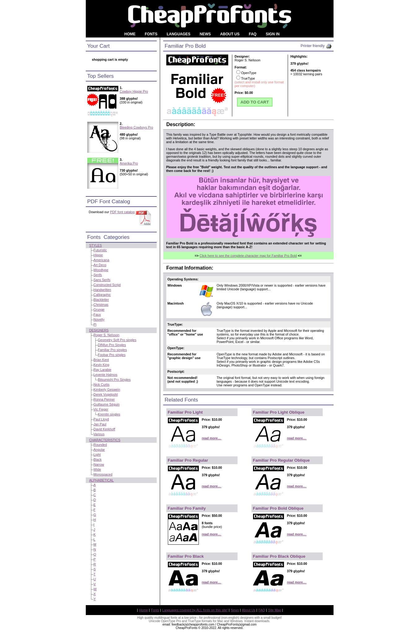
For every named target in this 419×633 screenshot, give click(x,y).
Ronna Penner (104, 399)
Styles (95, 245)
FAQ (262, 610)
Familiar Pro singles (112, 350)
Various (99, 434)
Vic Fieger (101, 409)
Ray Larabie (102, 369)
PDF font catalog (122, 212)
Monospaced (103, 474)
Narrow (99, 464)
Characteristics (104, 440)
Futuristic (100, 250)
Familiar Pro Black (186, 556)
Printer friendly (316, 46)
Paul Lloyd (101, 419)
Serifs (98, 275)
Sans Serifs (102, 280)
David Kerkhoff (104, 429)
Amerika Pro (129, 163)
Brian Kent (101, 360)
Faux (97, 314)
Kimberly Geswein (107, 389)
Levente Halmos (105, 374)
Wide (97, 469)
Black (98, 459)
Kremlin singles (109, 414)
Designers (99, 330)
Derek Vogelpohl (106, 394)
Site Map (274, 610)
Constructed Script (107, 285)
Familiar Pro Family (187, 508)
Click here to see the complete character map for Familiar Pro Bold (248, 255)
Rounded (100, 444)
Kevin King (101, 365)
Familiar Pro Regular (188, 460)
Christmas (101, 304)
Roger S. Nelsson (107, 335)
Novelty (99, 319)
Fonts (155, 610)
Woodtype (101, 270)
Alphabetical (101, 480)
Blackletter (101, 299)
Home (143, 610)
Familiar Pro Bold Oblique (278, 508)
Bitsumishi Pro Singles (114, 379)
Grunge (99, 309)
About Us (248, 610)
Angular (99, 449)
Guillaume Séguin (107, 404)
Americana (101, 260)
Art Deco (100, 265)
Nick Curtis (102, 384)
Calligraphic (102, 295)
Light (97, 454)
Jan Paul (100, 424)
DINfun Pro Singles (112, 345)
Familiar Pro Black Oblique (279, 556)
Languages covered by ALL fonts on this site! (195, 610)
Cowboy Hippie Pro (134, 91)
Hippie (98, 255)
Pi (95, 324)
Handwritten (102, 290)
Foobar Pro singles (111, 355)
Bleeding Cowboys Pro (136, 127)
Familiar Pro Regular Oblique (281, 460)
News (235, 610)
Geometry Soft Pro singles (117, 340)
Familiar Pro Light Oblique (279, 412)
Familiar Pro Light (185, 412)
